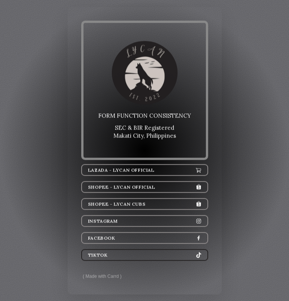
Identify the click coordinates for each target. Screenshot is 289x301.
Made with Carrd (102, 276)
